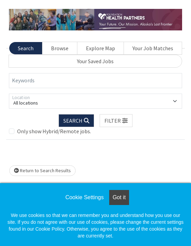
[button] (116, 120)
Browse (59, 48)
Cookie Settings (84, 197)
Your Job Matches (152, 48)
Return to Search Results (42, 170)
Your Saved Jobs (95, 61)
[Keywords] (95, 80)
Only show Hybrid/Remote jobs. (54, 131)
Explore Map (100, 48)
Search (26, 48)
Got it (119, 197)
